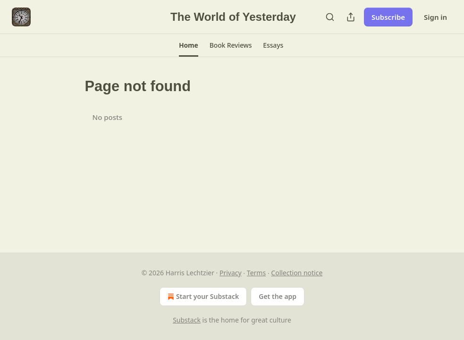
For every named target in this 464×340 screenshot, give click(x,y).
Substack (187, 319)
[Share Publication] (350, 17)
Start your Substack (202, 296)
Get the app (277, 296)
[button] (188, 45)
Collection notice (296, 272)
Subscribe (388, 17)
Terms (256, 272)
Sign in (435, 17)
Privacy (230, 272)
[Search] (330, 17)
